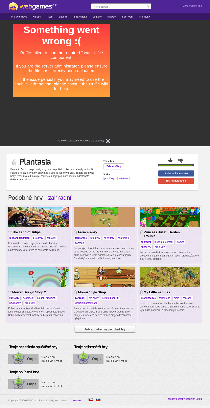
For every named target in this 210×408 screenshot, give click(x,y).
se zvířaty (109, 238)
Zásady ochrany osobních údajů (184, 399)
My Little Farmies (157, 292)
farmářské (164, 298)
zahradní (59, 198)
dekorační (28, 298)
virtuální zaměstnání (86, 303)
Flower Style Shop (92, 292)
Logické (97, 16)
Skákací (111, 16)
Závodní (63, 16)
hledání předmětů (164, 242)
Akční (50, 16)
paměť (180, 242)
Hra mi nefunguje (176, 180)
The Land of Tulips (26, 232)
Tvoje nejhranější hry (91, 347)
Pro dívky (144, 16)
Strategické (80, 16)
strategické (124, 238)
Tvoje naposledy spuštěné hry (33, 347)
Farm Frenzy (87, 232)
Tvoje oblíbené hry (24, 372)
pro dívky (38, 238)
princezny (146, 247)
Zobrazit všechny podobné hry (105, 329)
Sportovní (127, 16)
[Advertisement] (166, 49)
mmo (176, 298)
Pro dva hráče (19, 16)
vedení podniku (110, 298)
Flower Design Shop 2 (29, 292)
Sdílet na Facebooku (176, 173)
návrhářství (15, 303)
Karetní (37, 16)
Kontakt (77, 400)
